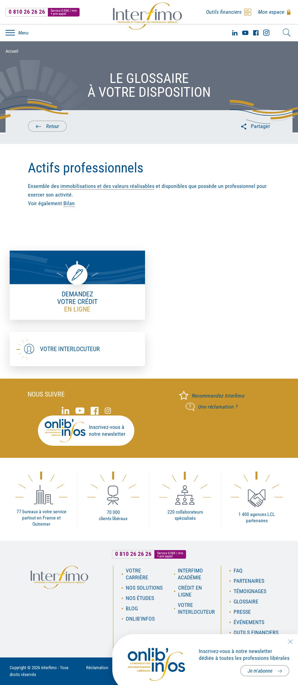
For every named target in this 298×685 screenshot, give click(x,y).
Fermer (290, 642)
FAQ (238, 570)
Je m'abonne (260, 671)
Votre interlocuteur (70, 348)
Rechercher (286, 33)
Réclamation (97, 667)
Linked (235, 33)
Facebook (256, 33)
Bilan (69, 203)
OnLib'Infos (140, 618)
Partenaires (249, 581)
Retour (52, 126)
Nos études (140, 598)
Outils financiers (256, 632)
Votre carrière (137, 574)
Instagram (266, 33)
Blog (132, 608)
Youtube (245, 33)
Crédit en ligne (190, 591)
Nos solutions (144, 587)
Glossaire (246, 601)
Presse (242, 612)
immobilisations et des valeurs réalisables (107, 186)
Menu (23, 32)
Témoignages (250, 591)
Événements (249, 622)
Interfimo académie (190, 574)
